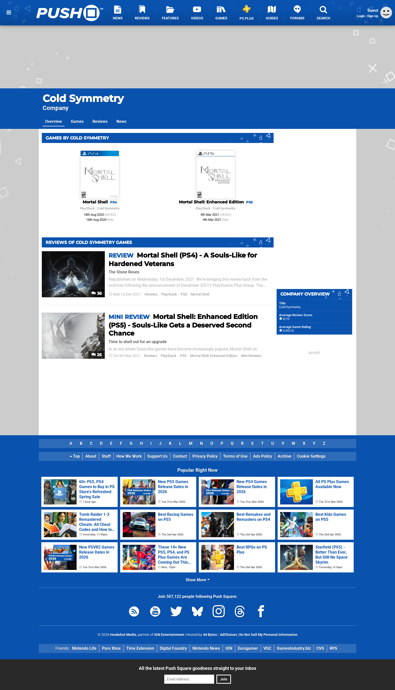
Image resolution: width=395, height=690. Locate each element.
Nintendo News (206, 648)
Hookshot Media (123, 635)
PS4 (184, 294)
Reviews (100, 121)
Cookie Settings (311, 456)
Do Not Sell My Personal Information (268, 635)
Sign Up (372, 16)
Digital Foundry (173, 648)
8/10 (286, 319)
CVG (320, 648)
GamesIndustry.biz (294, 648)
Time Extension (140, 648)
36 (96, 293)
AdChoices (228, 635)
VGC (267, 648)
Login (361, 16)
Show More (198, 579)
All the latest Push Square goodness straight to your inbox (197, 668)
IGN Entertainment (169, 635)
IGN (228, 648)
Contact (180, 456)
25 (96, 354)
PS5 (183, 356)
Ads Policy (262, 456)
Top (75, 456)
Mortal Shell (200, 294)
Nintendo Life (84, 648)
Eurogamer (248, 648)
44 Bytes (210, 635)
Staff (106, 456)
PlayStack (87, 208)
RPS (333, 648)
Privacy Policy (205, 456)
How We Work (129, 456)
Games (77, 121)
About (90, 456)
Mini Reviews (251, 356)
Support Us (157, 456)
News (121, 121)
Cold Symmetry (83, 98)
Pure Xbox (111, 648)
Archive (284, 456)
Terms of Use (235, 456)
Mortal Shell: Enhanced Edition (213, 356)
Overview (53, 121)
